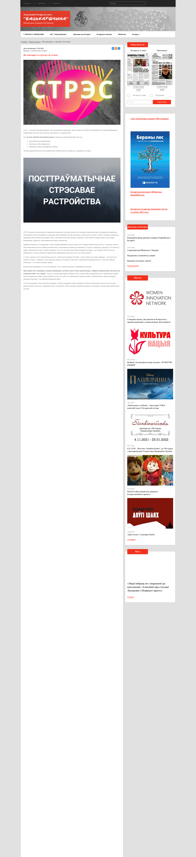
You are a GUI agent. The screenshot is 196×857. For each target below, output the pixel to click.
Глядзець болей (133, 266)
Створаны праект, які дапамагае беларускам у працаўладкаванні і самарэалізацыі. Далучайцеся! (149, 320)
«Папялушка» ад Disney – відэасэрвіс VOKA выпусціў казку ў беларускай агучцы (146, 406)
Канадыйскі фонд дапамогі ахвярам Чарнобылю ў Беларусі (149, 239)
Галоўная (27, 3)
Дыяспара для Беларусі (82, 34)
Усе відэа (130, 597)
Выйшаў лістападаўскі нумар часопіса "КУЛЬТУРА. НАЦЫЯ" (149, 363)
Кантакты (57, 3)
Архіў (138, 89)
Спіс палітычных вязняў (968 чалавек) (150, 119)
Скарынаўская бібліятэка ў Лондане (143, 250)
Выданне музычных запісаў (139, 261)
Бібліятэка (42, 3)
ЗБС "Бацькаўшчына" (58, 34)
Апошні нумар (138, 87)
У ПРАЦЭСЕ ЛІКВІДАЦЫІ (33, 34)
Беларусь (135, 34)
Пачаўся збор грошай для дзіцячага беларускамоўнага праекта (142, 493)
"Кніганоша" (160, 95)
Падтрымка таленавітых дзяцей (141, 256)
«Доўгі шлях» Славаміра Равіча (141, 535)
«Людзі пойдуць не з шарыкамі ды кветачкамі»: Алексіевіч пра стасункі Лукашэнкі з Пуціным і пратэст (148, 587)
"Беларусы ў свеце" (139, 95)
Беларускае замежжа (104, 34)
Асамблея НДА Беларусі (38, 51)
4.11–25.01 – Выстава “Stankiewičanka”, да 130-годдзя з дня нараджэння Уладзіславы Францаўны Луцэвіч (150, 450)
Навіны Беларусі (35, 42)
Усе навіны (131, 540)
